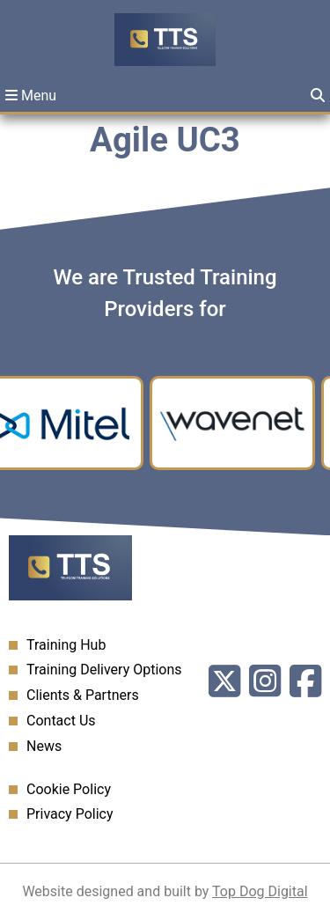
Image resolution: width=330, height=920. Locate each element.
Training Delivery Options (104, 669)
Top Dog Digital (260, 891)
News (44, 746)
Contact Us (61, 720)
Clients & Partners (82, 695)
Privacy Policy (70, 814)
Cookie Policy (68, 789)
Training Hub (66, 645)
